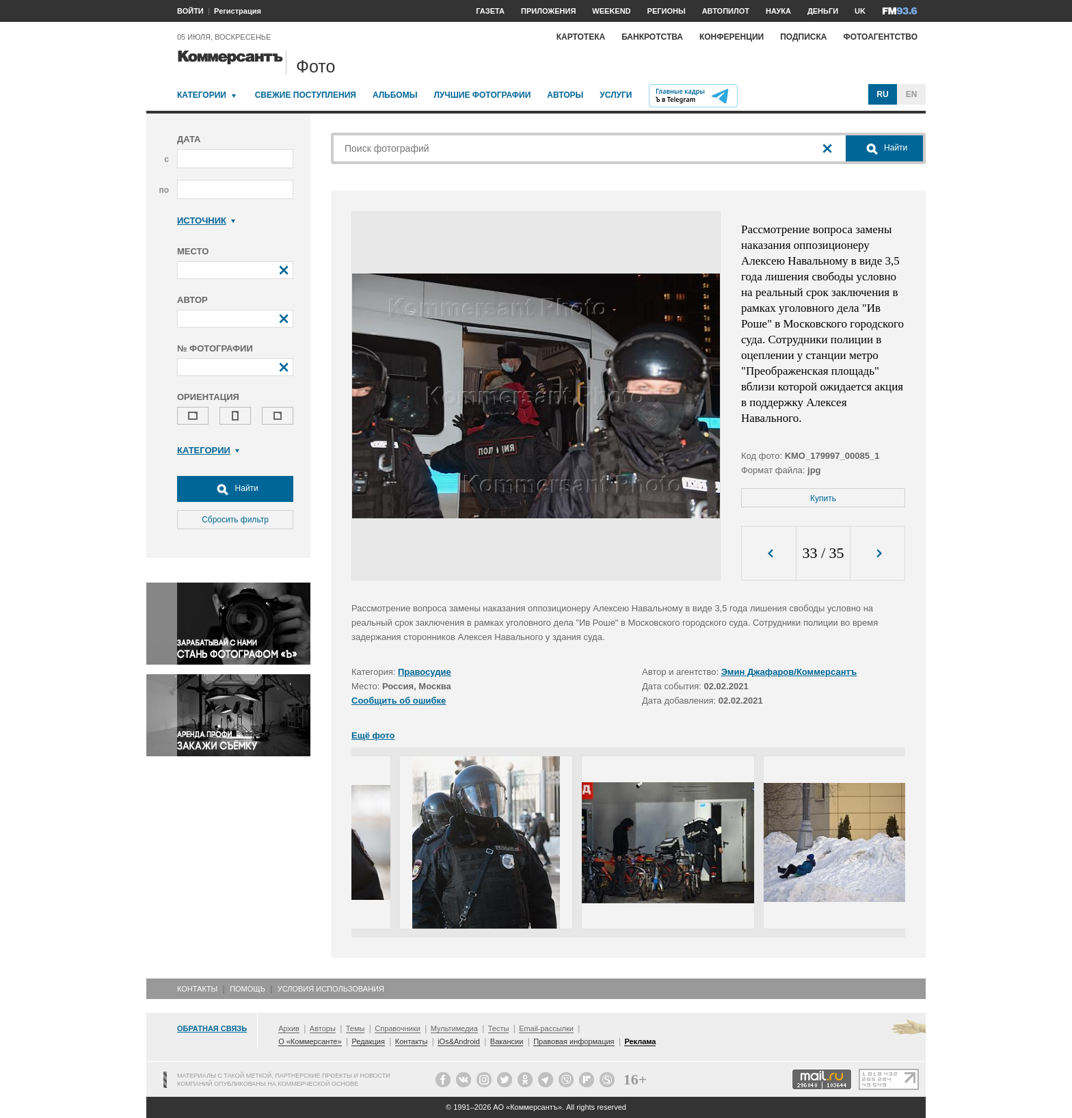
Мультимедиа (454, 1028)
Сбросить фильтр (235, 519)
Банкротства (652, 37)
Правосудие (424, 672)
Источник (206, 220)
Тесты (498, 1028)
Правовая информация (573, 1041)
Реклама (640, 1041)
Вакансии (507, 1041)
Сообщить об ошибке (398, 700)
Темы (355, 1028)
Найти (235, 489)
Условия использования (331, 989)
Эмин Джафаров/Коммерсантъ (789, 672)
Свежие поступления (305, 95)
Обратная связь (212, 1028)
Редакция (367, 1041)
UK (860, 11)
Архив (288, 1028)
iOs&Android (459, 1041)
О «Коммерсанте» (309, 1041)
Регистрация (237, 11)
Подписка (803, 37)
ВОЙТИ (190, 11)
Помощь (247, 989)
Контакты (197, 989)
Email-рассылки (546, 1028)
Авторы (565, 95)
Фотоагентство (880, 37)
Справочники (397, 1028)
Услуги (616, 95)
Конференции (731, 37)
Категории (201, 95)
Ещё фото (372, 735)
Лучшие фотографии (482, 95)
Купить (823, 498)
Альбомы (395, 95)
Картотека (581, 37)
